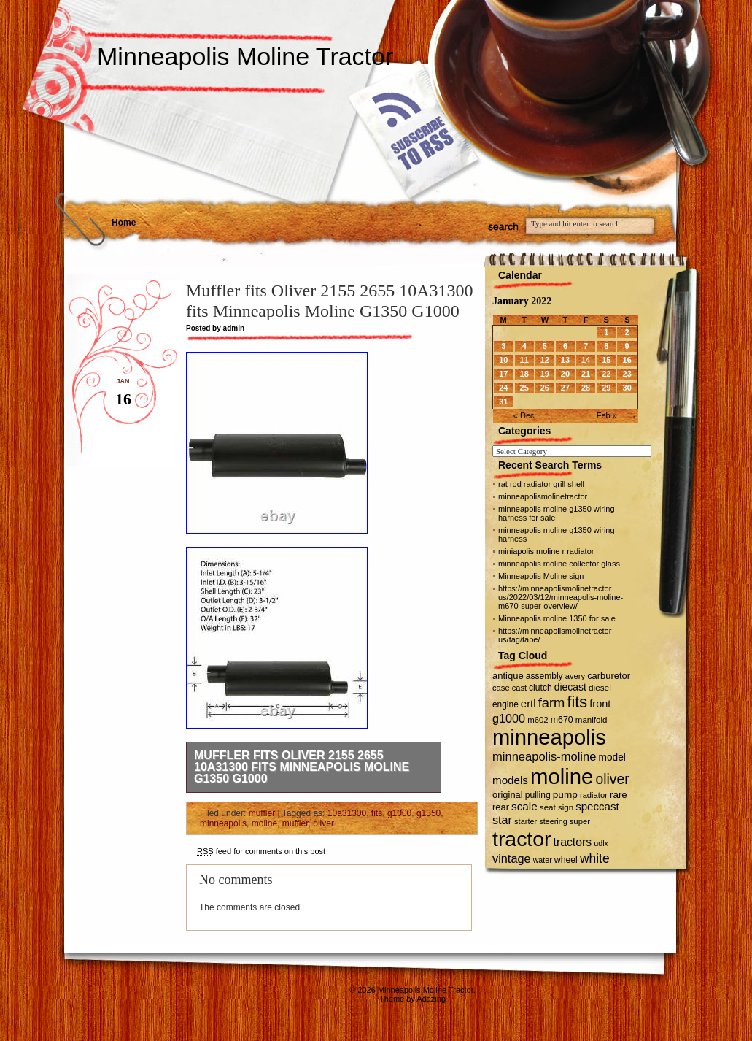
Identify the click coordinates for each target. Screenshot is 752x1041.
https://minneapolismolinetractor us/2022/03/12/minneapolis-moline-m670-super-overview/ (560, 597)
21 (585, 373)
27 (565, 387)
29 (606, 387)
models (510, 780)
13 (565, 360)
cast (519, 687)
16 (627, 360)
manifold (591, 719)
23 (627, 373)
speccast (597, 806)
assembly (544, 676)
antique (508, 675)
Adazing (431, 998)
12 (544, 360)
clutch (540, 688)
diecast (570, 687)
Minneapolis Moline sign (541, 576)
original (507, 794)
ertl (528, 703)
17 (503, 373)
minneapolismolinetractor (542, 496)
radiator (594, 795)
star (502, 819)
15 (606, 360)
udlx (601, 843)
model (611, 757)
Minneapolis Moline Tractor (245, 56)
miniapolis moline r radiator (546, 551)
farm (551, 702)
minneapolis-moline (544, 757)
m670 (562, 720)
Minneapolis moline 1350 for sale (557, 618)
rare (618, 794)
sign (565, 807)
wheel (566, 860)
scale (524, 806)
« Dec (524, 415)
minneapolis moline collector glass (559, 563)
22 (606, 373)
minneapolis (223, 823)
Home (124, 223)
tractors (573, 842)
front (599, 704)
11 (524, 360)
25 (524, 387)
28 (585, 387)
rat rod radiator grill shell (541, 484)
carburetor (608, 675)
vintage (511, 858)
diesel (600, 687)
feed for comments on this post (261, 851)
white (595, 858)
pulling (538, 795)
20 (565, 373)
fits (376, 813)
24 (503, 387)
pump (565, 794)
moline (264, 823)
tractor (521, 838)
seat (548, 807)
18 (524, 373)
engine (505, 704)
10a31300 (346, 813)
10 (503, 360)
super (580, 821)
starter (525, 821)
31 (503, 401)
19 (544, 373)
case (501, 687)
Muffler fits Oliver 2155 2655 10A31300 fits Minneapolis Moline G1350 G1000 (301, 767)
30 (627, 387)
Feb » (607, 415)
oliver (323, 823)
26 (544, 387)
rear (500, 807)
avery (575, 676)
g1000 (399, 813)
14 (585, 360)
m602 (538, 719)
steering (553, 821)
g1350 (428, 813)
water (542, 860)
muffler (262, 813)
